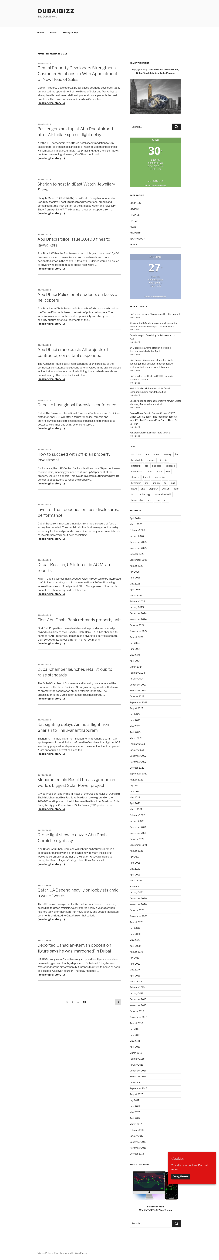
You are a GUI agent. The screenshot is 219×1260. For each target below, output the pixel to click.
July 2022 (135, 785)
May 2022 (135, 797)
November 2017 (138, 1076)
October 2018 (137, 1010)
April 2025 (135, 589)
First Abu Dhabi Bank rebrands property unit (79, 619)
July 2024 (135, 642)
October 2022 (137, 767)
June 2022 (135, 791)
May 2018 (135, 1040)
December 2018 (138, 998)
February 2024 (137, 672)
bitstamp (136, 465)
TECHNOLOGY (137, 238)
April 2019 (135, 975)
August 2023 (136, 707)
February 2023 (137, 743)
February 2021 (137, 886)
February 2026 (137, 529)
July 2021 (134, 856)
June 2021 (135, 862)
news (134, 488)
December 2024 (138, 612)
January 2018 (136, 1064)
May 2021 (135, 868)
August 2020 (136, 921)
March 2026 (136, 523)
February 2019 (137, 987)
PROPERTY (136, 232)
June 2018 (135, 1034)
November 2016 (138, 1147)
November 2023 (138, 690)
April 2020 (135, 945)
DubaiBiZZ (56, 11)
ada (147, 454)
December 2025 (138, 541)
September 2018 (138, 1016)
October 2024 (137, 624)
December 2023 (138, 684)
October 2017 (137, 1082)
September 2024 (138, 630)
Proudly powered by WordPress (70, 1252)
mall (173, 482)
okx (143, 488)
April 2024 (135, 660)
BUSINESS (135, 202)
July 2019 (134, 957)
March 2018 (136, 1052)
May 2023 (135, 725)
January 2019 (136, 993)
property (153, 488)
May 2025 (135, 583)
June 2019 (135, 963)
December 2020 (138, 898)
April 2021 (135, 874)
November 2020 (138, 903)
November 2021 (138, 832)
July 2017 (134, 1099)
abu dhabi (136, 454)
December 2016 (138, 1141)
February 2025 (137, 601)
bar (177, 454)
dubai (159, 471)
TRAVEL (134, 244)
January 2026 (137, 535)
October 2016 (137, 1153)
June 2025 (135, 577)
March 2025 (136, 595)
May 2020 (135, 939)
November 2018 (138, 1004)
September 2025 (138, 559)
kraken (156, 482)
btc (146, 465)
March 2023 (136, 737)
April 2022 (135, 802)
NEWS (53, 32)
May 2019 (135, 969)
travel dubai (137, 499)
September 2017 (138, 1088)
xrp (165, 499)
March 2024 (136, 666)
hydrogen (136, 482)
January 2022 (137, 820)
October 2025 (137, 553)
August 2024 (136, 636)
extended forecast (155, 180)
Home (40, 32)
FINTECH (134, 220)
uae (149, 499)
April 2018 (135, 1046)
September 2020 (138, 915)
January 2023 (137, 749)
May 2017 (135, 1111)
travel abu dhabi (163, 494)
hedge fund (160, 476)
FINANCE (135, 214)
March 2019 (136, 981)
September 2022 (138, 773)
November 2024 (138, 618)
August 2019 (136, 951)
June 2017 (135, 1105)
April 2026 (135, 518)
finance (135, 476)
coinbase (170, 465)
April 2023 (135, 731)
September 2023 (138, 702)
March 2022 (136, 808)
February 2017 (137, 1129)
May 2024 (135, 654)
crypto (149, 471)
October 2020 (137, 909)
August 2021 (136, 850)
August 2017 (136, 1093)
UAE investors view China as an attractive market (155, 313)
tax (133, 494)
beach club (136, 459)
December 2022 (138, 755)
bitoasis (163, 459)
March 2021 (136, 880)
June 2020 (135, 933)
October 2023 (137, 696)
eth (168, 471)
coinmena (136, 471)
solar (176, 488)
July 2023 (135, 713)
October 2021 (137, 838)
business (156, 465)
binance (151, 459)
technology (144, 494)
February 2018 (137, 1058)
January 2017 (136, 1135)
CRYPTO (134, 208)
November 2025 (138, 547)
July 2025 (135, 571)
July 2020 (135, 927)
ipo (146, 482)
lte (165, 482)
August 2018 (136, 1022)
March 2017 (136, 1123)
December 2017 (138, 1070)
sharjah (166, 488)
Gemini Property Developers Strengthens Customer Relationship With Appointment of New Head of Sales (77, 73)
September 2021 (138, 844)
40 (85, 1001)
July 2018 (134, 1028)
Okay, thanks (181, 1176)
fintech (146, 476)
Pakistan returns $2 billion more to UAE (150, 432)
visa (157, 499)
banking (167, 454)
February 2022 (137, 814)
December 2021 (138, 826)
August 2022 (136, 779)
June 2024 (135, 648)
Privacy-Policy (70, 32)
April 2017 (135, 1117)
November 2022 (138, 761)
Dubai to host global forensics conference (76, 404)
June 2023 (135, 719)
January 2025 (137, 606)
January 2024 (137, 678)
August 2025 (136, 565)
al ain (156, 454)
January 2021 (136, 892)
